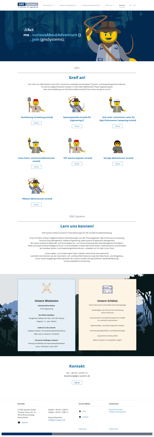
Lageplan (24, 422)
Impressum (83, 429)
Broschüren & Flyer (116, 410)
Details (36, 123)
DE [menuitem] (131, 5)
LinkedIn (85, 417)
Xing (84, 411)
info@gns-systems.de (56, 420)
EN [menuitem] (134, 5)
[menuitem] (122, 5)
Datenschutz (113, 429)
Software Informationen (117, 412)
